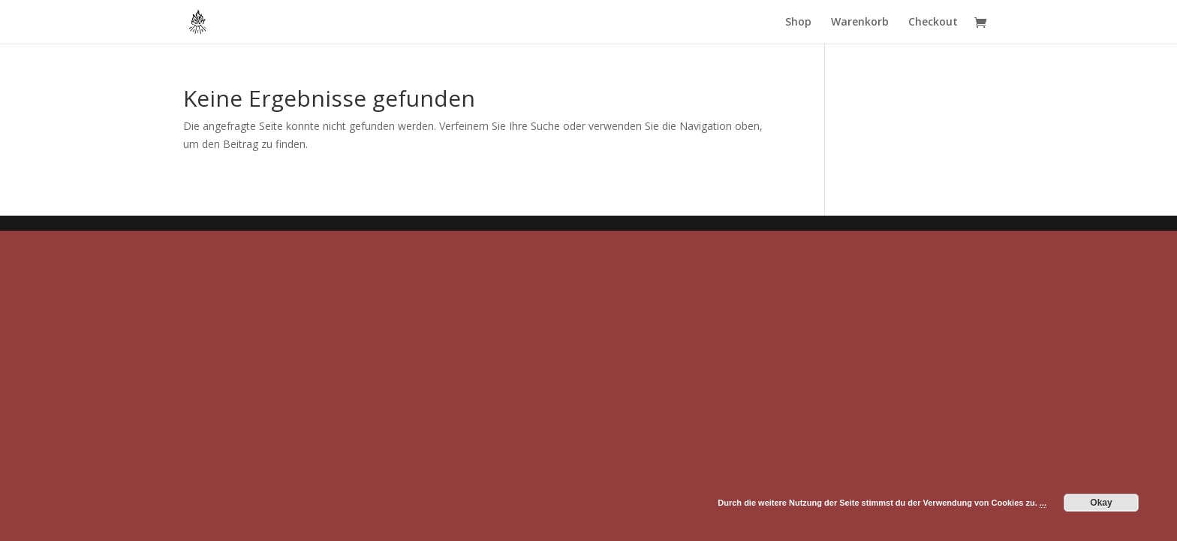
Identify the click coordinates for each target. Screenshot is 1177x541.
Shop (798, 23)
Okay (1101, 502)
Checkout (933, 23)
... (1043, 502)
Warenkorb (860, 23)
